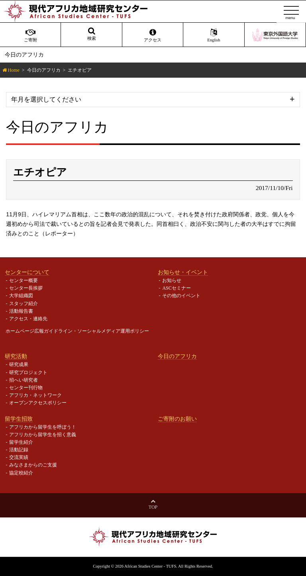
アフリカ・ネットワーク (35, 395)
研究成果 (18, 364)
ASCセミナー (176, 288)
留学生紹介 (21, 442)
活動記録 (18, 450)
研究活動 (16, 356)
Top (153, 507)
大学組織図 (21, 295)
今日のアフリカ (44, 70)
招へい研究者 (23, 380)
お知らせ (171, 280)
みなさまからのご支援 (33, 465)
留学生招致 (19, 418)
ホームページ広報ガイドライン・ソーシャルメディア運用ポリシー (77, 331)
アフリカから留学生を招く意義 (42, 434)
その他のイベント (181, 295)
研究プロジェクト (28, 372)
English (213, 35)
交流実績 (18, 457)
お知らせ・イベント (183, 272)
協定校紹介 (21, 473)
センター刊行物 (26, 387)
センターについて (27, 272)
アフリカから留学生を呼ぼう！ (42, 427)
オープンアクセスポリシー (38, 403)
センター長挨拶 (26, 288)
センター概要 (23, 280)
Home (13, 70)
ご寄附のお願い (177, 418)
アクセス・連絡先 (28, 318)
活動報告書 (21, 311)
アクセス (152, 35)
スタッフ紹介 (23, 303)
